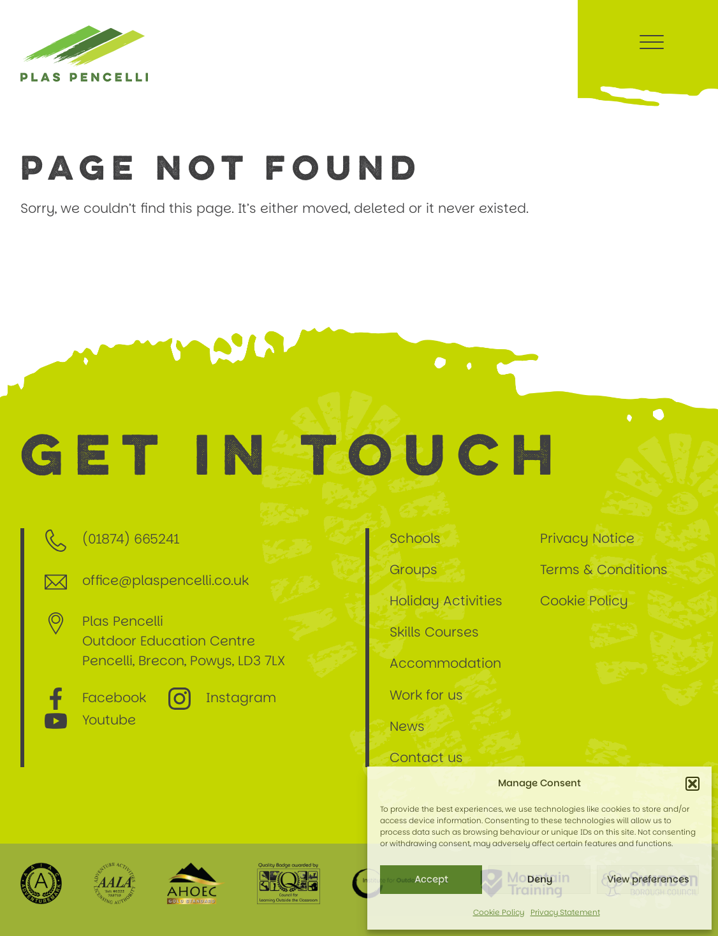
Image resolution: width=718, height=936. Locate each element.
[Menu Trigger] (652, 41)
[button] (692, 783)
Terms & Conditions (604, 569)
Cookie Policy (498, 912)
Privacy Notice (587, 538)
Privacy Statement (565, 912)
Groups (413, 569)
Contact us (426, 757)
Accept (431, 879)
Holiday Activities (446, 600)
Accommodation (445, 663)
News (407, 726)
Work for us (426, 695)
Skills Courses (434, 632)
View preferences (648, 879)
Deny (539, 879)
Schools (418, 538)
